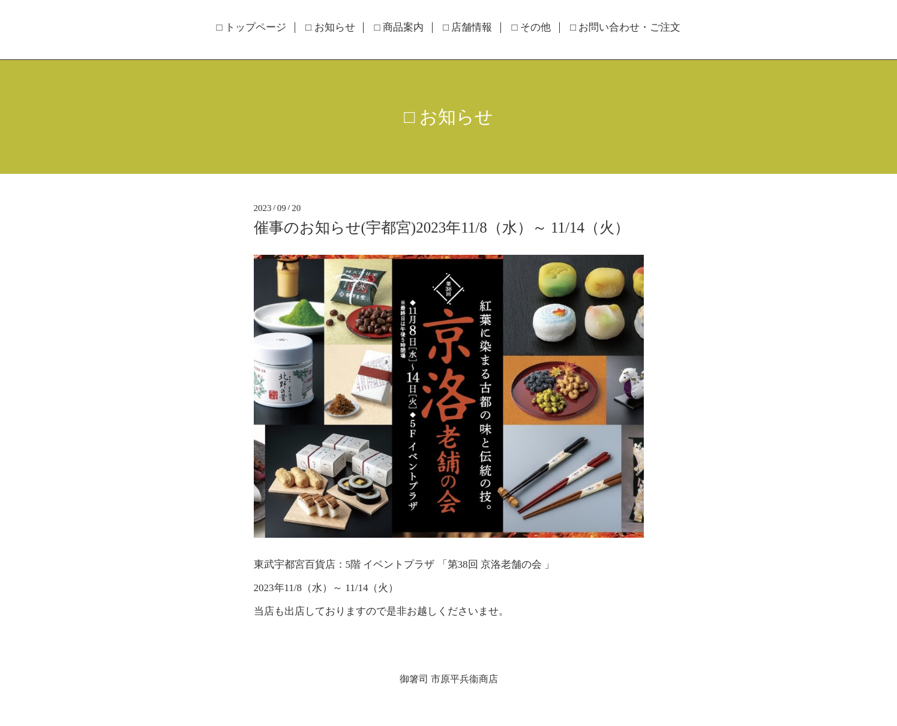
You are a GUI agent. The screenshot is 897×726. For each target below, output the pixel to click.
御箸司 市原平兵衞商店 (449, 679)
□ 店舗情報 (468, 27)
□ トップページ (252, 27)
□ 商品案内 (399, 27)
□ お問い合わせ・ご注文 (625, 27)
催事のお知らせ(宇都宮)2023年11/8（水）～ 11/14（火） (441, 227)
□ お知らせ (330, 27)
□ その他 (531, 27)
